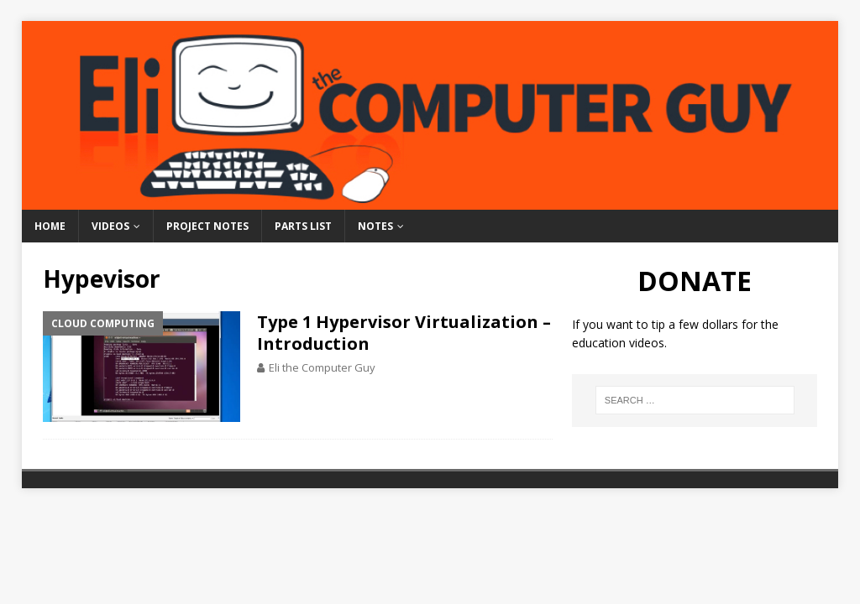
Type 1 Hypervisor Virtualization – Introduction (404, 332)
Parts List (303, 226)
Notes (375, 226)
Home (50, 226)
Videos (110, 226)
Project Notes (207, 226)
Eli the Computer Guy (322, 367)
